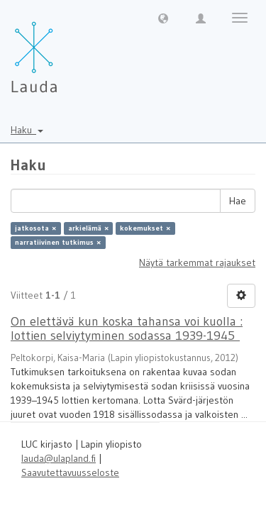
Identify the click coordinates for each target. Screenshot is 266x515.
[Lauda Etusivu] (64, 49)
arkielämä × (88, 228)
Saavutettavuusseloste (70, 472)
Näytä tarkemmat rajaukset (197, 262)
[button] (163, 18)
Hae (237, 200)
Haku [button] (27, 129)
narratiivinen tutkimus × (58, 242)
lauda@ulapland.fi (58, 458)
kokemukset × (145, 228)
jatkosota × (35, 228)
